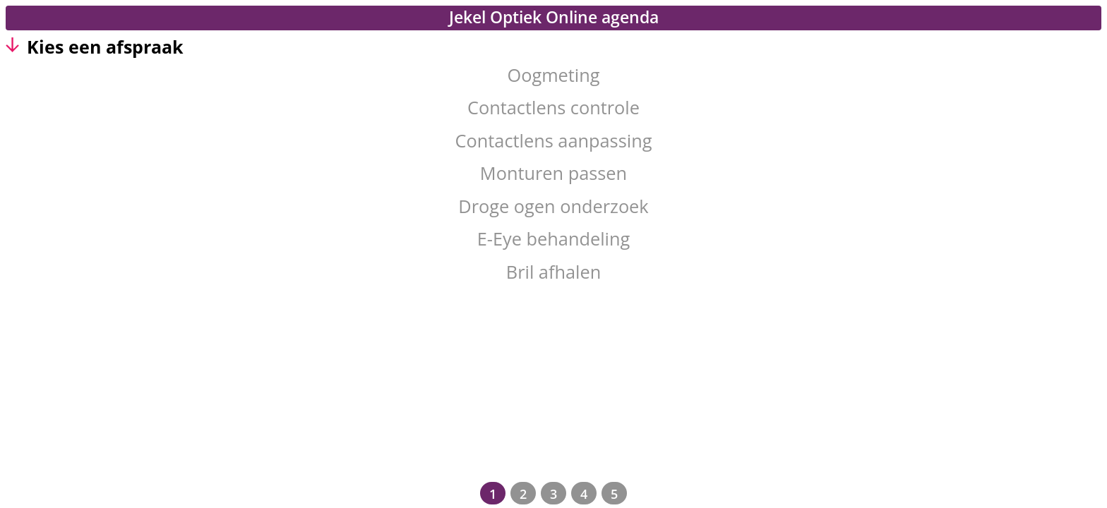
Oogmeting (553, 75)
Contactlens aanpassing (553, 140)
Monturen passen (553, 173)
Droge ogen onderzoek (553, 206)
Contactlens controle (553, 107)
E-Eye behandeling (553, 238)
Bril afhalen (553, 272)
